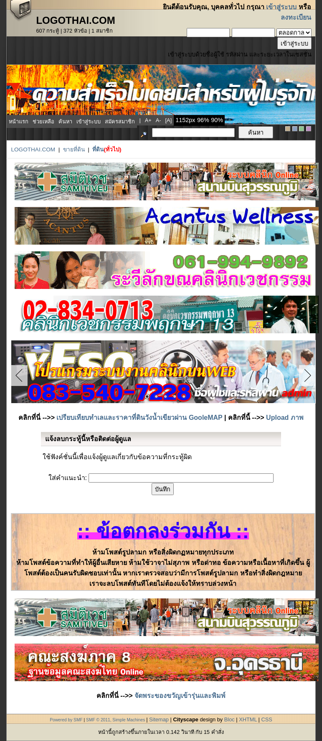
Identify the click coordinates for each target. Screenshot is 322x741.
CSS (266, 719)
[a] (168, 120)
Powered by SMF (66, 720)
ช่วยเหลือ (43, 121)
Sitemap (159, 719)
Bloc (229, 719)
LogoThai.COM (33, 149)
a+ (148, 120)
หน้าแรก (18, 121)
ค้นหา (65, 121)
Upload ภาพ (285, 417)
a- (158, 120)
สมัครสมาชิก (120, 121)
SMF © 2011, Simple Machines (115, 720)
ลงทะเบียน (296, 17)
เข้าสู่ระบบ (281, 6)
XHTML (248, 719)
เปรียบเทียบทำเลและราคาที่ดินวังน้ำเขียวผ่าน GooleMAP (139, 417)
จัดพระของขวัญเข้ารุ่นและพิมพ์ (180, 695)
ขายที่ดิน (74, 149)
